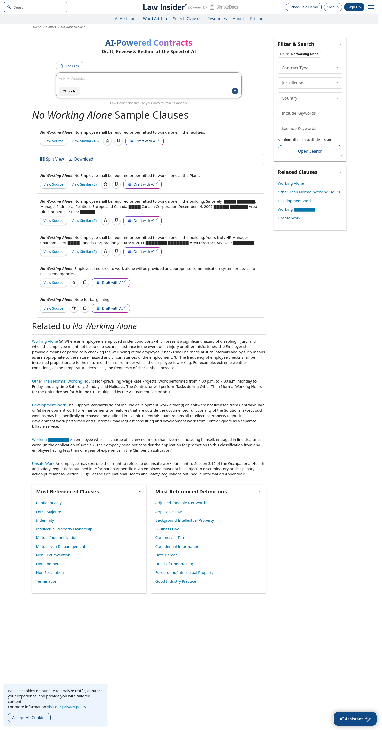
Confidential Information (177, 546)
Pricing (256, 18)
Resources (217, 18)
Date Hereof (166, 554)
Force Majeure (48, 511)
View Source (53, 141)
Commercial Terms (171, 537)
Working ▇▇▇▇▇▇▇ (50, 439)
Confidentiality (49, 502)
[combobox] (35, 7)
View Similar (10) (85, 141)
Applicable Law (168, 511)
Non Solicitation (50, 572)
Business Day (167, 528)
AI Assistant (126, 18)
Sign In (333, 7)
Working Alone (45, 341)
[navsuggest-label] (35, 7)
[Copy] (118, 141)
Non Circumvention (53, 554)
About (238, 18)
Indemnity (45, 520)
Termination (46, 581)
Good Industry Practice (175, 581)
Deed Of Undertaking (174, 563)
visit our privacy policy (66, 706)
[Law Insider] (189, 7)
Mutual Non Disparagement (60, 546)
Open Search (310, 151)
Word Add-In (155, 18)
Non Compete (48, 563)
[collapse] (337, 67)
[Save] (107, 141)
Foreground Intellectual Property (184, 572)
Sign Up (354, 7)
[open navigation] (371, 7)
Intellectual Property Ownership (64, 528)
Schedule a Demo (303, 7)
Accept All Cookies (29, 717)
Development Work (49, 404)
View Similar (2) (84, 220)
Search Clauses (187, 18)
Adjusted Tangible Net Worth (180, 502)
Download (81, 159)
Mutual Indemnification (57, 537)
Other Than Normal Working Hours (63, 381)
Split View (52, 159)
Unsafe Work (43, 463)
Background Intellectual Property (184, 520)
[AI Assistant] (355, 719)
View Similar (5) (84, 184)
